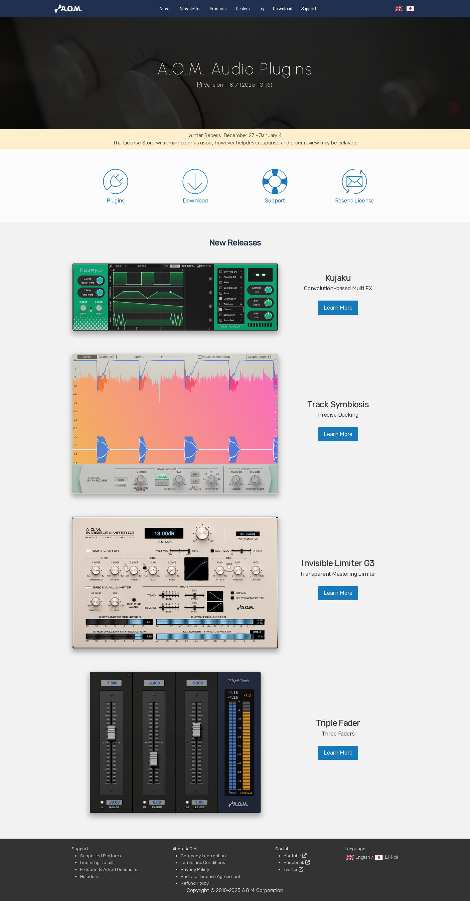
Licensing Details (97, 862)
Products (218, 9)
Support (308, 9)
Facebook (297, 862)
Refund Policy (195, 883)
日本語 (386, 857)
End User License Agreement (211, 876)
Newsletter (190, 9)
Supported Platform (100, 855)
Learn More (338, 307)
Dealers (243, 9)
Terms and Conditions (203, 862)
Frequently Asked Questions (109, 869)
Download (282, 9)
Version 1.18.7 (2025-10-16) (235, 84)
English (357, 857)
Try (261, 9)
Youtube (295, 855)
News (165, 9)
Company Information (203, 855)
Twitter (293, 869)
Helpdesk (89, 876)
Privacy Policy (195, 869)
